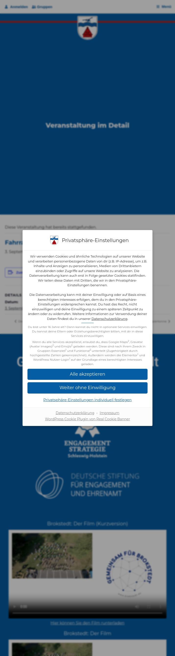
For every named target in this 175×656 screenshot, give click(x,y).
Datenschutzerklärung (109, 319)
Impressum (109, 413)
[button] (87, 374)
